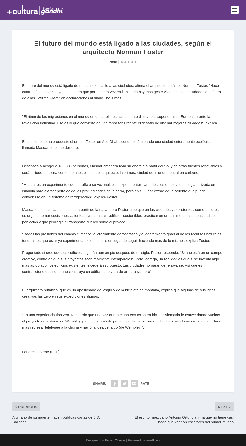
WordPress (153, 440)
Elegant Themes (115, 440)
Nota (113, 62)
